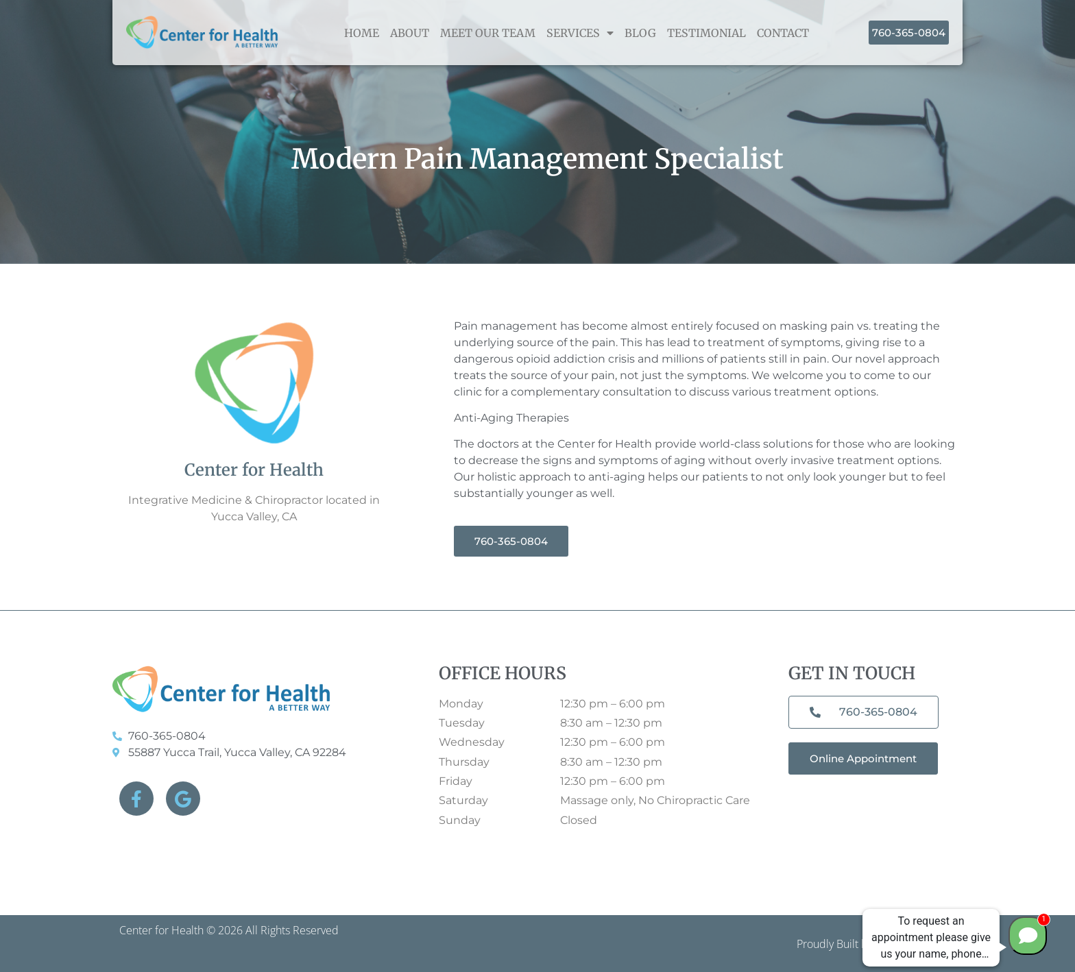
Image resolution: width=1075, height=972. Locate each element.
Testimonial (706, 33)
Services (580, 33)
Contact (783, 33)
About (409, 33)
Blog (640, 33)
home (361, 33)
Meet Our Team (487, 33)
